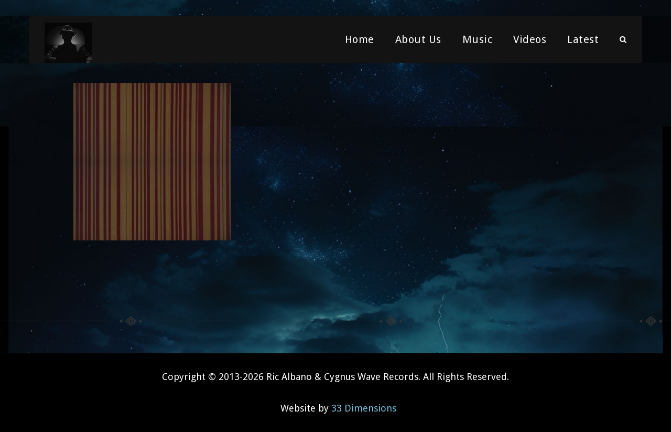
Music (477, 39)
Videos (529, 39)
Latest (583, 39)
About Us (418, 39)
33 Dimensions (363, 408)
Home (359, 39)
